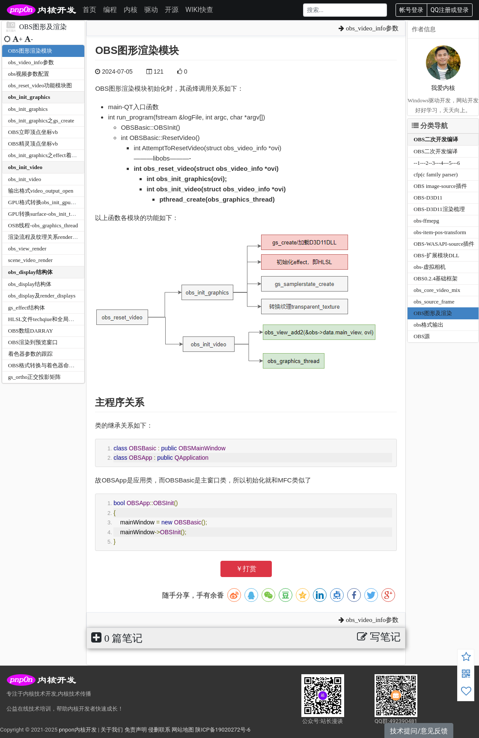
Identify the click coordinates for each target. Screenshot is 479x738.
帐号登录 (411, 9)
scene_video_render (30, 260)
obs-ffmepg (426, 220)
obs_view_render (27, 248)
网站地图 (183, 729)
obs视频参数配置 (28, 74)
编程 (110, 10)
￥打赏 (246, 568)
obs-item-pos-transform (440, 232)
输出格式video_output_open (40, 190)
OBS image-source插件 (440, 186)
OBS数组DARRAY (30, 330)
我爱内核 (443, 88)
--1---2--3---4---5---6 (437, 163)
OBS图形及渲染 (433, 313)
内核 (130, 10)
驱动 (151, 10)
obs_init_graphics (29, 97)
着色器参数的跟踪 (30, 354)
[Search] (345, 10)
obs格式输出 (428, 324)
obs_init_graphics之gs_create (41, 120)
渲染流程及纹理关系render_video (48, 237)
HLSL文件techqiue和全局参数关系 (49, 319)
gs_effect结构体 (26, 307)
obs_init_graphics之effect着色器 (45, 155)
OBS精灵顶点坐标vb (33, 143)
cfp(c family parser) (436, 174)
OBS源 (422, 336)
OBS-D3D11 (428, 197)
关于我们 (112, 729)
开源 (172, 10)
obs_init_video (25, 167)
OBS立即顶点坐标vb (33, 132)
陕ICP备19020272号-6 (222, 729)
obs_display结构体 (30, 272)
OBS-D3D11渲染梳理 (439, 209)
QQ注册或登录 (450, 9)
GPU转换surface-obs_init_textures (47, 214)
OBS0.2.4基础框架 (436, 278)
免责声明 (136, 729)
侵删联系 (159, 729)
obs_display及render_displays (41, 295)
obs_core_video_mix (437, 290)
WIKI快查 (199, 10)
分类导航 (430, 125)
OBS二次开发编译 (436, 139)
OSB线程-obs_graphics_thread (43, 225)
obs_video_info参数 (31, 62)
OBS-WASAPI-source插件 (444, 244)
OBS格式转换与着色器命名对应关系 (52, 365)
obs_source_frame (434, 301)
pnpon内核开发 (77, 729)
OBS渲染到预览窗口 (33, 342)
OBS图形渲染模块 (30, 51)
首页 (89, 10)
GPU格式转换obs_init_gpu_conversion (53, 202)
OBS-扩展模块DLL (436, 255)
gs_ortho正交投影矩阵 (34, 377)
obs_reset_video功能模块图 (40, 85)
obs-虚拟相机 (429, 267)
